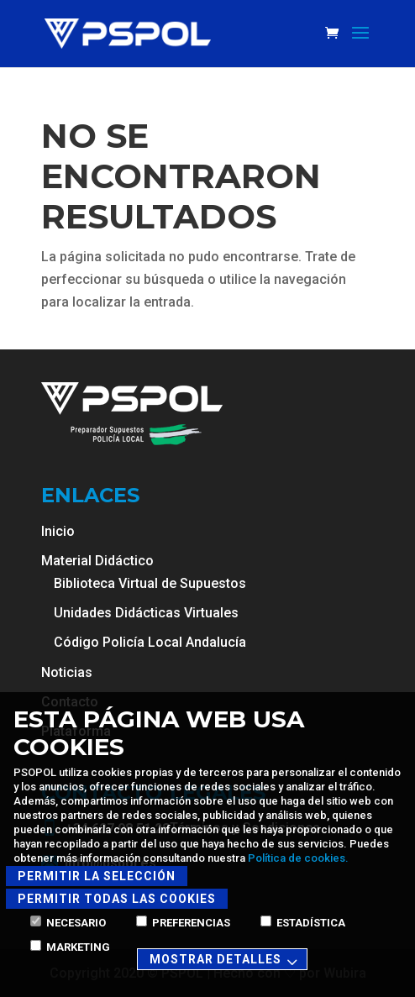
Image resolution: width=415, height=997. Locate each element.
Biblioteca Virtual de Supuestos (150, 583)
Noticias (66, 672)
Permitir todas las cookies (117, 898)
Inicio (58, 531)
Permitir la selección (97, 876)
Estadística (302, 922)
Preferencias (183, 922)
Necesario (68, 922)
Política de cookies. (298, 858)
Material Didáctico (97, 561)
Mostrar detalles (226, 960)
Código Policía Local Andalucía (150, 642)
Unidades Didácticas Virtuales (146, 613)
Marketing (70, 947)
